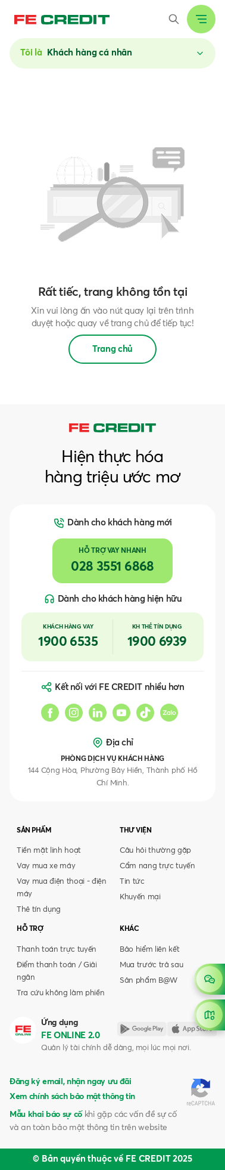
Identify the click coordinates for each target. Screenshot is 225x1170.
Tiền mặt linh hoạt (49, 851)
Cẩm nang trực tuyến (157, 866)
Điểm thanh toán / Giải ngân (57, 971)
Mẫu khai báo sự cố (46, 1114)
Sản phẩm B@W (148, 981)
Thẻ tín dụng (39, 910)
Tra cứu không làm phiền (60, 993)
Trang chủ (112, 349)
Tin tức (132, 882)
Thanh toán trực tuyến (56, 950)
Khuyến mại (140, 897)
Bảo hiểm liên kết (149, 950)
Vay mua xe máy (46, 866)
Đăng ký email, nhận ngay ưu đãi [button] (70, 1082)
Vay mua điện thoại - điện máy (62, 888)
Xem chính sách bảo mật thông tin (72, 1096)
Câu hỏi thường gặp (155, 851)
